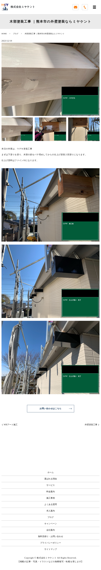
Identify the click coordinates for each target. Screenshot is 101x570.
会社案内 (50, 530)
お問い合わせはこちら (50, 408)
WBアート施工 (11, 425)
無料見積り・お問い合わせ (50, 536)
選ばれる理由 (50, 479)
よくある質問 (50, 504)
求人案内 (50, 511)
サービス (50, 485)
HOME (4, 34)
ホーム (50, 472)
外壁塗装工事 (91, 425)
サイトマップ (50, 549)
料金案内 (50, 492)
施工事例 (50, 498)
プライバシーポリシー (50, 543)
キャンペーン (50, 524)
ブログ (15, 34)
